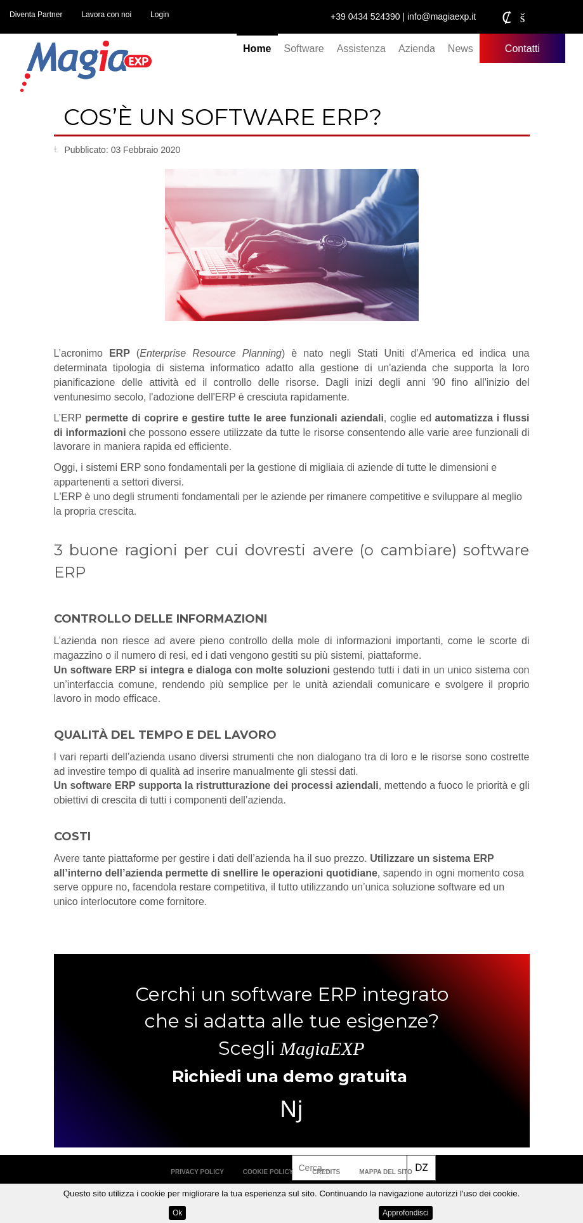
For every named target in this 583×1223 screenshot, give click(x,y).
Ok (177, 1212)
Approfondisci (406, 1212)
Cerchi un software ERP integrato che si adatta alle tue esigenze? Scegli (292, 1021)
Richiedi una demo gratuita (289, 1076)
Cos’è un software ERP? (222, 117)
